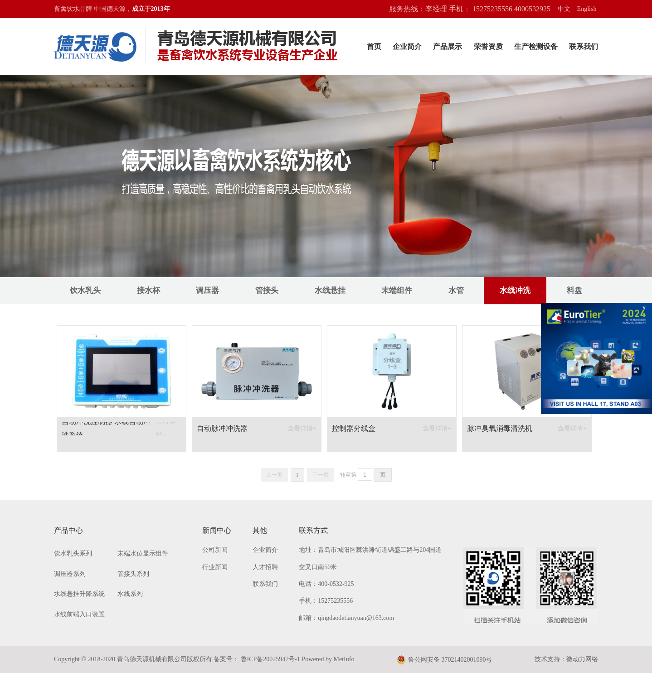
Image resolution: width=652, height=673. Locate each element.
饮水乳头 (85, 290)
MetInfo (344, 659)
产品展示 (447, 46)
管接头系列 (133, 574)
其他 (260, 530)
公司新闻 (215, 549)
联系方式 (313, 530)
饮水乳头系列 (73, 553)
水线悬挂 (330, 290)
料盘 (574, 290)
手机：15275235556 (326, 600)
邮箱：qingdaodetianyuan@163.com (346, 617)
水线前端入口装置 (79, 614)
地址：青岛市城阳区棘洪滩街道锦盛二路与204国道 (370, 549)
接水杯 (148, 290)
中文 (564, 8)
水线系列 (130, 593)
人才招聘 (265, 567)
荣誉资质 (488, 46)
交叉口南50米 (318, 567)
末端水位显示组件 (142, 553)
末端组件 (396, 290)
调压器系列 (70, 574)
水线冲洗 (515, 290)
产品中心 (68, 530)
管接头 (266, 290)
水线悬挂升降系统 (79, 593)
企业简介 (407, 46)
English (587, 8)
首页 (374, 46)
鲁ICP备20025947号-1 (269, 659)
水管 (456, 290)
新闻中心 (216, 530)
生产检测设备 (536, 46)
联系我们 (583, 46)
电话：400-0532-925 (326, 583)
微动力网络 (582, 659)
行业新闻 (215, 567)
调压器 (207, 290)
